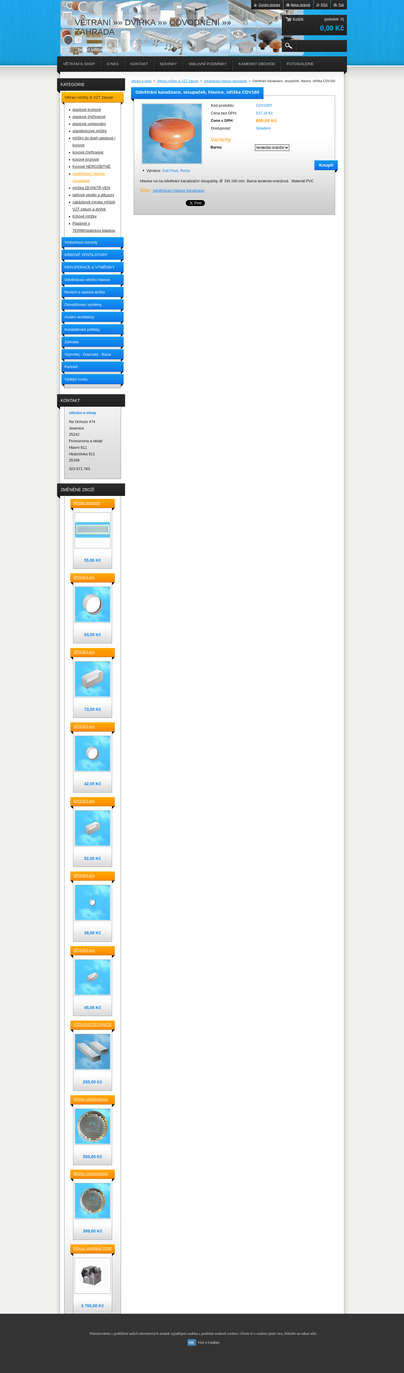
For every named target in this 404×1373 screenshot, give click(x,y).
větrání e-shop (141, 81)
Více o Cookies (208, 1342)
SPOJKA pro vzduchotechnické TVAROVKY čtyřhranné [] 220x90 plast (90, 652)
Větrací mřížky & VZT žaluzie (177, 81)
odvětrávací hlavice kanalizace (178, 190)
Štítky (145, 190)
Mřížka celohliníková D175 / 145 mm (90, 1174)
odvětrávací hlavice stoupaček (225, 81)
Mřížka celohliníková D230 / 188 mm (90, 1099)
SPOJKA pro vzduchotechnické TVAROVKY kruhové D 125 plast (90, 726)
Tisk (341, 5)
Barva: (216, 147)
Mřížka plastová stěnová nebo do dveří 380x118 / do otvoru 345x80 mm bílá (92, 503)
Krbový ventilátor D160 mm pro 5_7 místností (92, 1248)
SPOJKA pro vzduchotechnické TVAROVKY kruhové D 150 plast (90, 577)
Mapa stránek (300, 5)
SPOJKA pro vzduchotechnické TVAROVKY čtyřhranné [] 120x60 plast (90, 950)
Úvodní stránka (269, 5)
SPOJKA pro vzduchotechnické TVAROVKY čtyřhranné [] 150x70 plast (90, 801)
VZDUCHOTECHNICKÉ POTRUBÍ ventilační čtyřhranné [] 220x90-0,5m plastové (92, 1025)
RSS (324, 5)
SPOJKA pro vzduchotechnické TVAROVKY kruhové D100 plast (90, 876)
